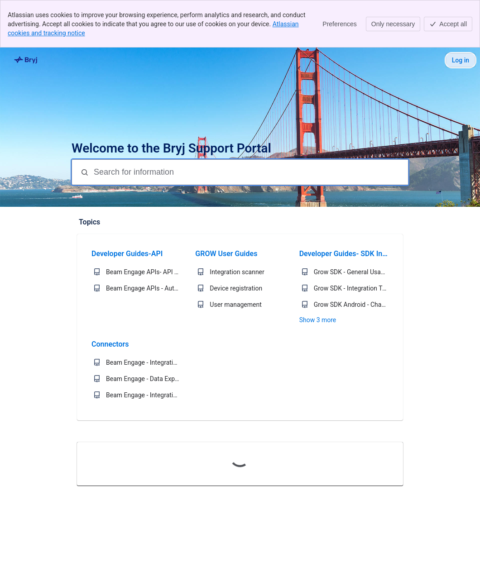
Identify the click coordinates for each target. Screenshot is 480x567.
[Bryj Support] (26, 60)
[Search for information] (250, 172)
